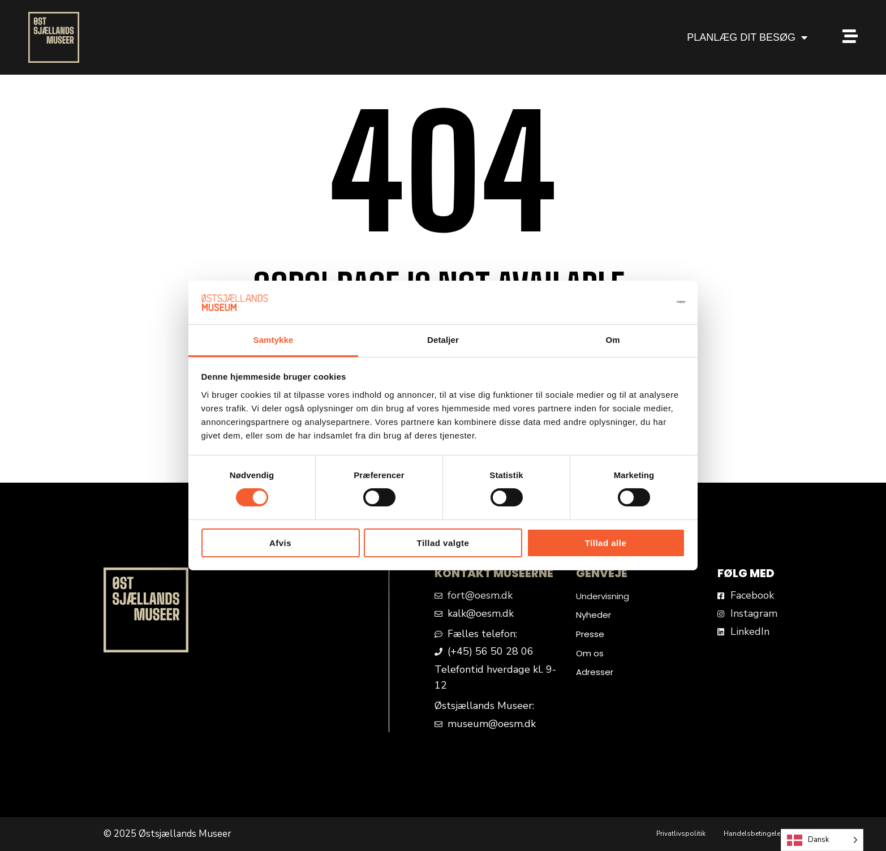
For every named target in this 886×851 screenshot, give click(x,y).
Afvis (280, 543)
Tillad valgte (443, 543)
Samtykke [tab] (273, 340)
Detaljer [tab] (443, 340)
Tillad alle (606, 543)
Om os (590, 653)
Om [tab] (612, 340)
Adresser (594, 672)
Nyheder (593, 615)
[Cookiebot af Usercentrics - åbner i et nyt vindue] (635, 302)
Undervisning (602, 596)
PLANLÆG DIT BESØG (747, 37)
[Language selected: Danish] (822, 840)
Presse (590, 634)
